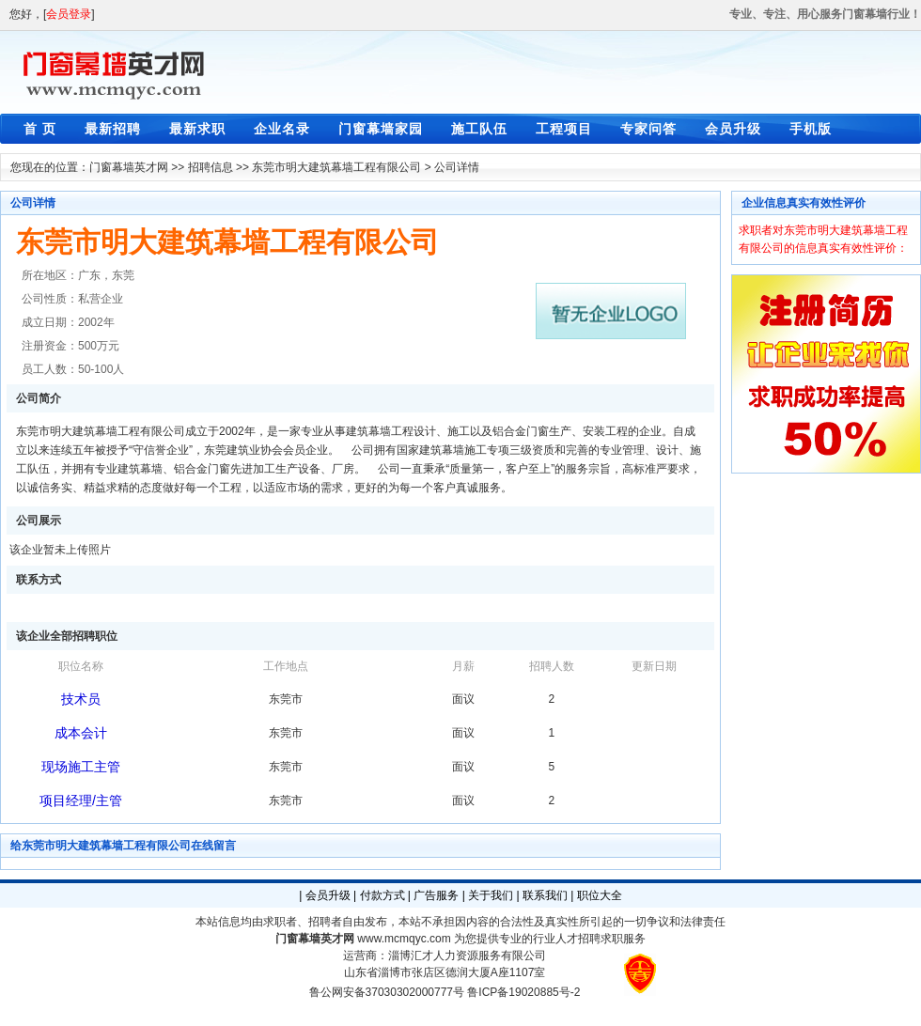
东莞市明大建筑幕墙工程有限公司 (336, 167)
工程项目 (564, 128)
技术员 (81, 699)
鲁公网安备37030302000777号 (386, 992)
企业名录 (282, 128)
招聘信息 (210, 167)
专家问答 (648, 128)
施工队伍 (479, 128)
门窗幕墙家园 (380, 128)
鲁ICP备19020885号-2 (523, 992)
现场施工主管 (80, 766)
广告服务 (436, 895)
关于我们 (490, 895)
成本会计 (81, 732)
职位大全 (599, 895)
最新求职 (197, 128)
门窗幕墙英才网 (128, 167)
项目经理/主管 (80, 800)
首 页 (39, 128)
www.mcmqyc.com (403, 938)
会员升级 (733, 128)
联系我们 (545, 895)
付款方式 (382, 895)
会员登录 (68, 14)
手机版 (810, 128)
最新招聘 (113, 128)
